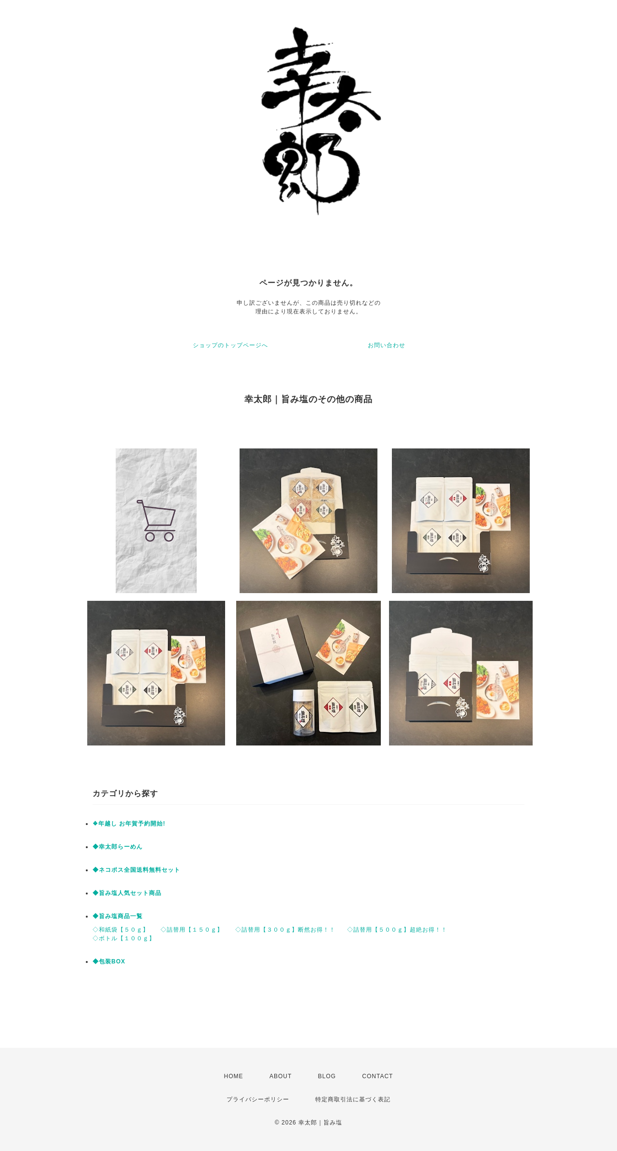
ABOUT (280, 1076)
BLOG (327, 1076)
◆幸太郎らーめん (118, 846)
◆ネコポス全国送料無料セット (136, 870)
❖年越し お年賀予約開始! (129, 823)
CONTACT (377, 1076)
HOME (233, 1076)
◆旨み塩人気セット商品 (127, 893)
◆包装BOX (109, 961)
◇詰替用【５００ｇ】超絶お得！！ (397, 929)
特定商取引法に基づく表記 (352, 1099)
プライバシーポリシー (258, 1099)
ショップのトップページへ (230, 345)
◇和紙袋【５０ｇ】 (121, 929)
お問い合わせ (386, 345)
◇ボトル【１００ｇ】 (124, 938)
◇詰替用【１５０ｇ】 (192, 929)
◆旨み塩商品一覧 (118, 916)
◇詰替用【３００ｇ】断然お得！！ (285, 929)
